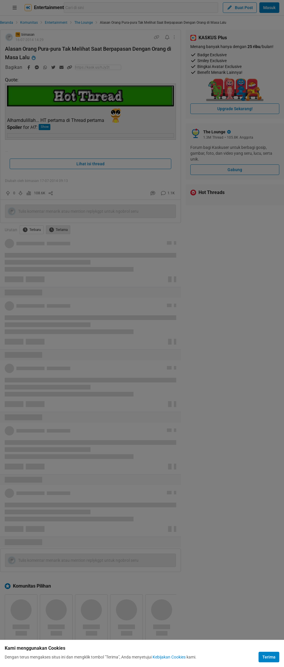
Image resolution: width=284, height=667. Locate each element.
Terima (269, 657)
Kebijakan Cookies (169, 657)
